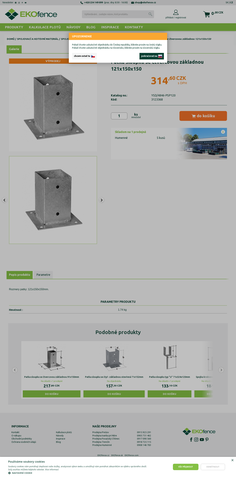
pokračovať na (151, 56)
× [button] (232, 460)
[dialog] (118, 467)
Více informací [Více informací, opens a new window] (52, 469)
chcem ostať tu (84, 56)
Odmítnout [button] (212, 466)
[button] (79, 473)
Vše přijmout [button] (185, 466)
